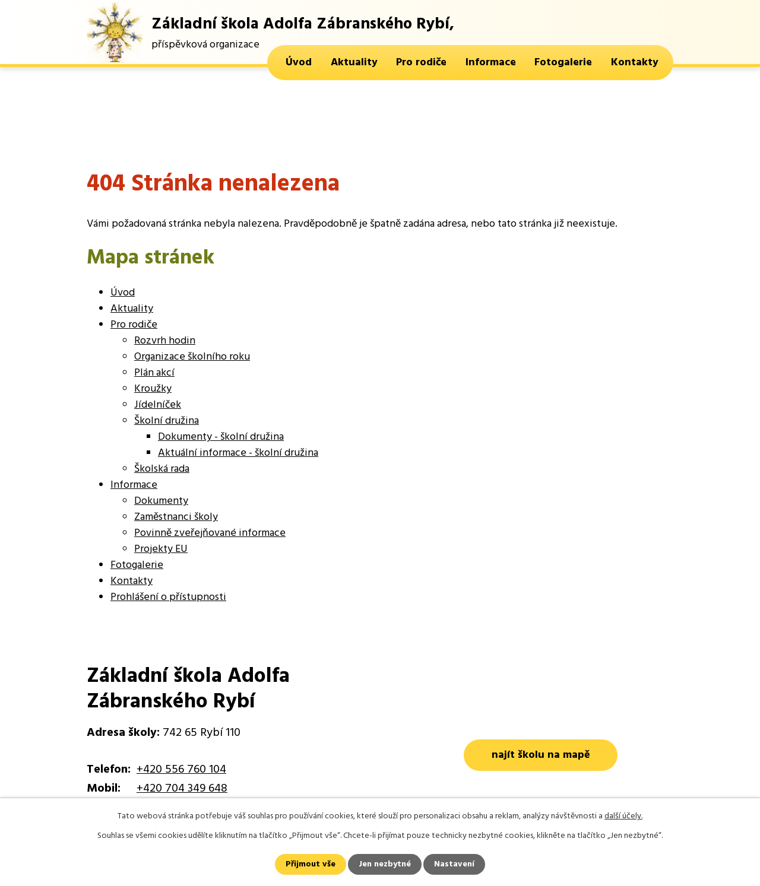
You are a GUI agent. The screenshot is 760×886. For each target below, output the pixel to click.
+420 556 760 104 (181, 769)
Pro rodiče (421, 62)
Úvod (299, 62)
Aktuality (354, 62)
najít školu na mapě (541, 755)
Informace (491, 62)
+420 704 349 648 (182, 788)
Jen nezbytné (385, 864)
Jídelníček (157, 405)
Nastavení (454, 864)
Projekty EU (161, 549)
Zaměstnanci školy (176, 517)
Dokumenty (161, 501)
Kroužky (153, 389)
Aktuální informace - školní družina (238, 453)
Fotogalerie (563, 62)
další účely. (623, 816)
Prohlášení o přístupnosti (168, 597)
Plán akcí (154, 373)
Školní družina (166, 421)
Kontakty (634, 62)
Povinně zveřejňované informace (210, 533)
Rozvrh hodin (164, 341)
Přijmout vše (310, 864)
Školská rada (161, 469)
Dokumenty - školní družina (221, 437)
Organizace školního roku (192, 357)
